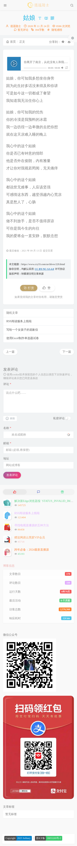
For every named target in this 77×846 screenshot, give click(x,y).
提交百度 (48, 250)
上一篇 (10, 351)
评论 (7, 384)
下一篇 (66, 351)
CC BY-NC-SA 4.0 (44, 269)
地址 (6, 458)
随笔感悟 (57, 29)
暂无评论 (23, 29)
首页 (11, 41)
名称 (7, 428)
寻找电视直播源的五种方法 (31, 525)
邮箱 (7, 443)
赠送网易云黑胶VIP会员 (29, 537)
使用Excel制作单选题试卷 (22, 338)
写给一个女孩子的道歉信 (22, 329)
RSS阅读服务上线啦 (19, 321)
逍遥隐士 (15, 26)
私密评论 (59, 418)
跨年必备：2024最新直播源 (31, 549)
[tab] (14, 492)
